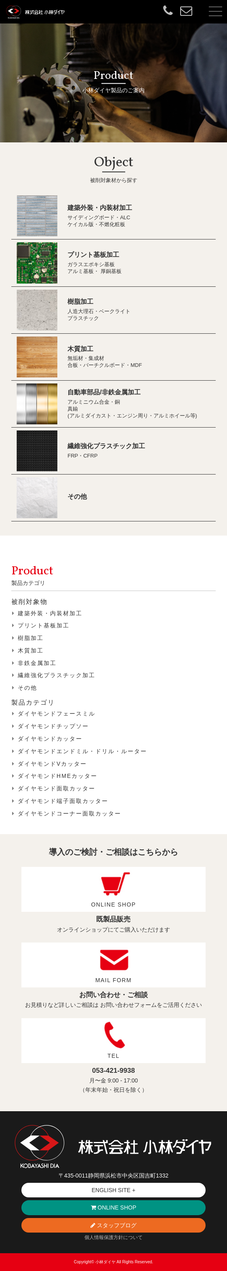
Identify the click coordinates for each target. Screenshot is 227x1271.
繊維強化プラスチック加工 (106, 446)
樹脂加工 (80, 301)
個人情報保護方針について (113, 1237)
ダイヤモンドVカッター (52, 763)
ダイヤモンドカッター (50, 738)
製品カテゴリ (33, 702)
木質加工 (80, 348)
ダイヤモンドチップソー (53, 726)
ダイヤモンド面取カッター (56, 788)
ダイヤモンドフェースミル (56, 713)
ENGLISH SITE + (114, 1190)
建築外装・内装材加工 (99, 207)
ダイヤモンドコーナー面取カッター (69, 813)
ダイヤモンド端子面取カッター (63, 801)
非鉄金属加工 (37, 663)
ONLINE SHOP (114, 1207)
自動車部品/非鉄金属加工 (103, 392)
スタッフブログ (113, 1225)
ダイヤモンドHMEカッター (57, 776)
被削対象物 (29, 601)
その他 (77, 496)
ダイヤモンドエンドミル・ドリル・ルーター (82, 751)
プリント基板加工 (93, 254)
